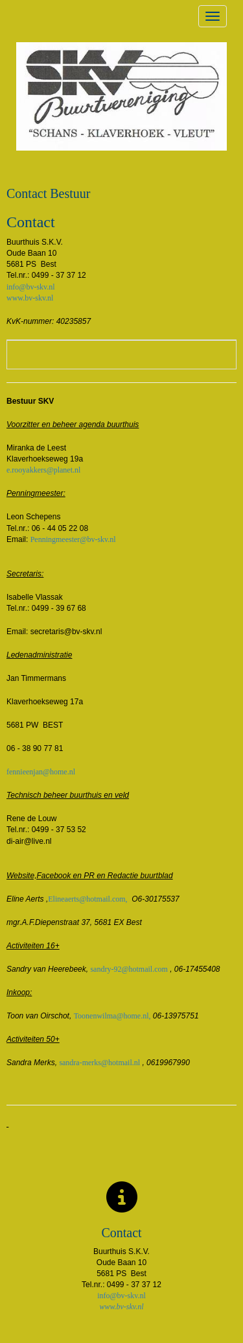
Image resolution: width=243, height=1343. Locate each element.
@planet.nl (43, 469)
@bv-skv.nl (73, 539)
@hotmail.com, (87, 899)
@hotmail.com (128, 969)
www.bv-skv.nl (29, 297)
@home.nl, (112, 1015)
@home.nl (40, 771)
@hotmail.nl (99, 1062)
